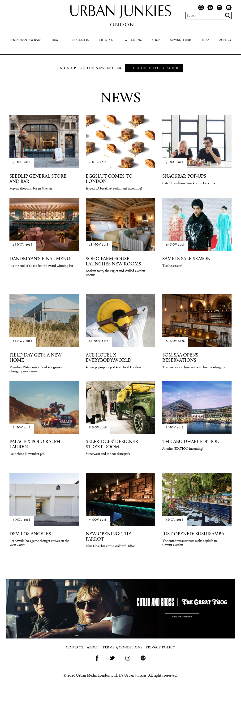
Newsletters (181, 40)
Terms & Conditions (122, 647)
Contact (75, 647)
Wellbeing (133, 40)
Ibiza (205, 40)
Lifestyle (106, 40)
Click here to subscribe (154, 68)
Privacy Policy (160, 647)
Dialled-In (80, 40)
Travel (56, 40)
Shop (156, 40)
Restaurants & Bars (25, 40)
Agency (225, 40)
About (93, 647)
